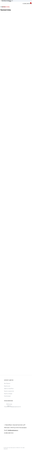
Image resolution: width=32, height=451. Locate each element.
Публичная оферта (9, 405)
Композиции (7, 396)
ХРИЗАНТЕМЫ (6, 6)
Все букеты (7, 383)
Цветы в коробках (9, 388)
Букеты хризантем (9, 391)
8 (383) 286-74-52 (27, 3)
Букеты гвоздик (8, 393)
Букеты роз (7, 386)
